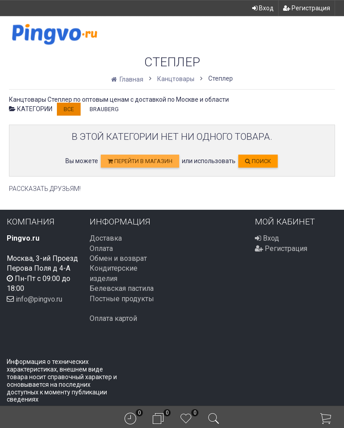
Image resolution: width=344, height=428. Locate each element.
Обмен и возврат (118, 258)
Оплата (101, 248)
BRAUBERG (104, 109)
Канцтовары (175, 79)
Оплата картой (113, 318)
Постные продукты (122, 298)
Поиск (258, 161)
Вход (263, 8)
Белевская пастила (122, 288)
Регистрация (306, 8)
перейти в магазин (140, 161)
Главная (128, 79)
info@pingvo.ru (39, 298)
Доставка (106, 238)
